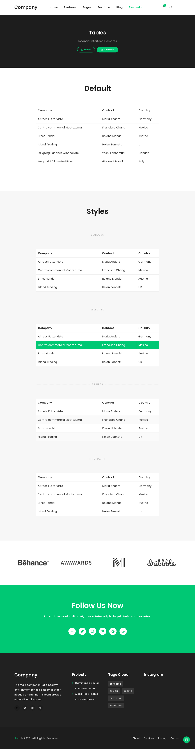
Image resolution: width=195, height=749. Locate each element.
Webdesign (116, 705)
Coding (127, 691)
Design (114, 691)
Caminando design (87, 683)
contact (175, 738)
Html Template (85, 699)
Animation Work (85, 688)
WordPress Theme (86, 694)
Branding (115, 684)
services (149, 738)
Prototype (116, 698)
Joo (17, 738)
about (136, 738)
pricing (162, 738)
